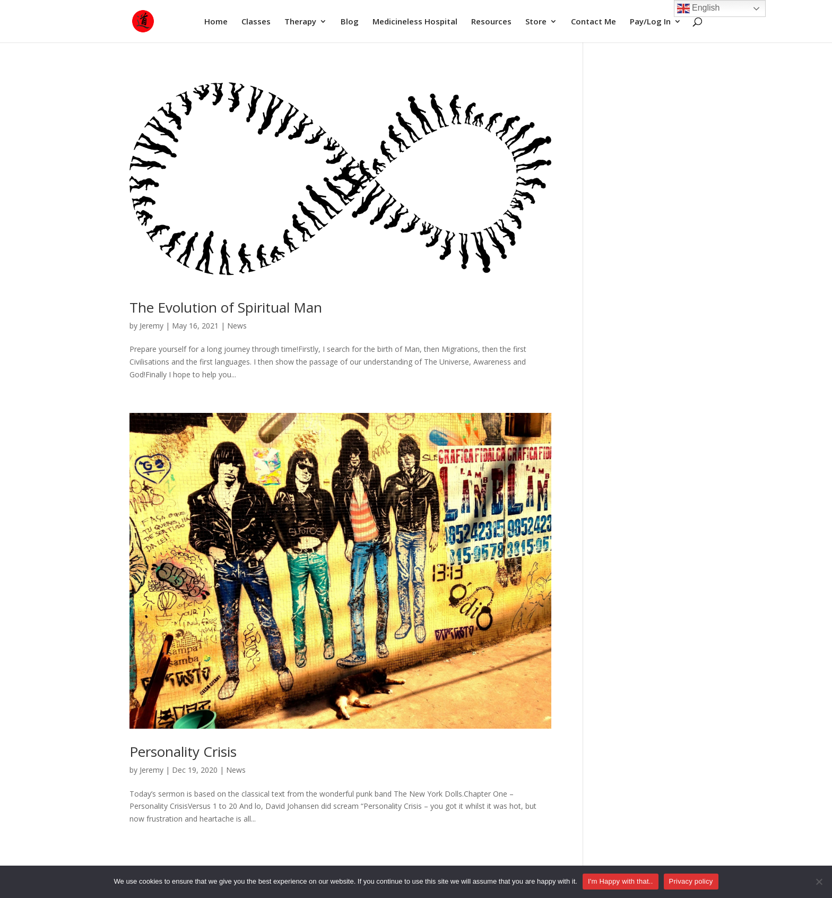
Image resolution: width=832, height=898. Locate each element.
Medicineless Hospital (414, 22)
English (698, 8)
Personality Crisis (183, 751)
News (237, 326)
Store (536, 22)
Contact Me (593, 22)
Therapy (300, 22)
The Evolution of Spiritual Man (225, 307)
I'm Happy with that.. (620, 881)
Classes (256, 22)
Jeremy (151, 326)
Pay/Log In (650, 22)
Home (216, 22)
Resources (491, 22)
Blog (350, 22)
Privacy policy (691, 881)
